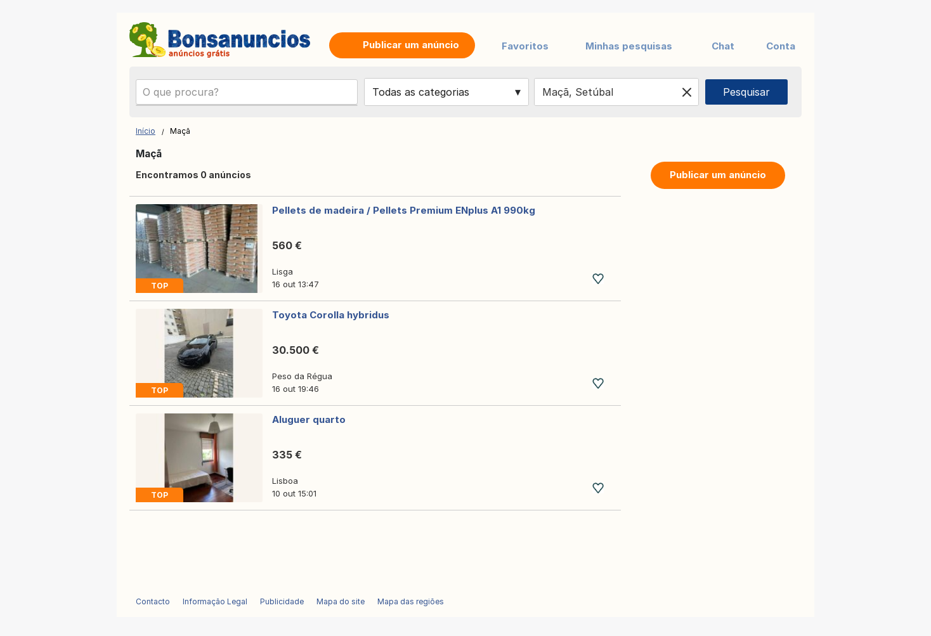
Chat (723, 46)
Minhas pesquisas (628, 46)
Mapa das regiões (410, 601)
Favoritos (525, 46)
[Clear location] (686, 92)
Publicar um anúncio (718, 175)
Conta (780, 46)
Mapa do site (340, 601)
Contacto (153, 601)
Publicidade (282, 601)
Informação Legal (215, 601)
